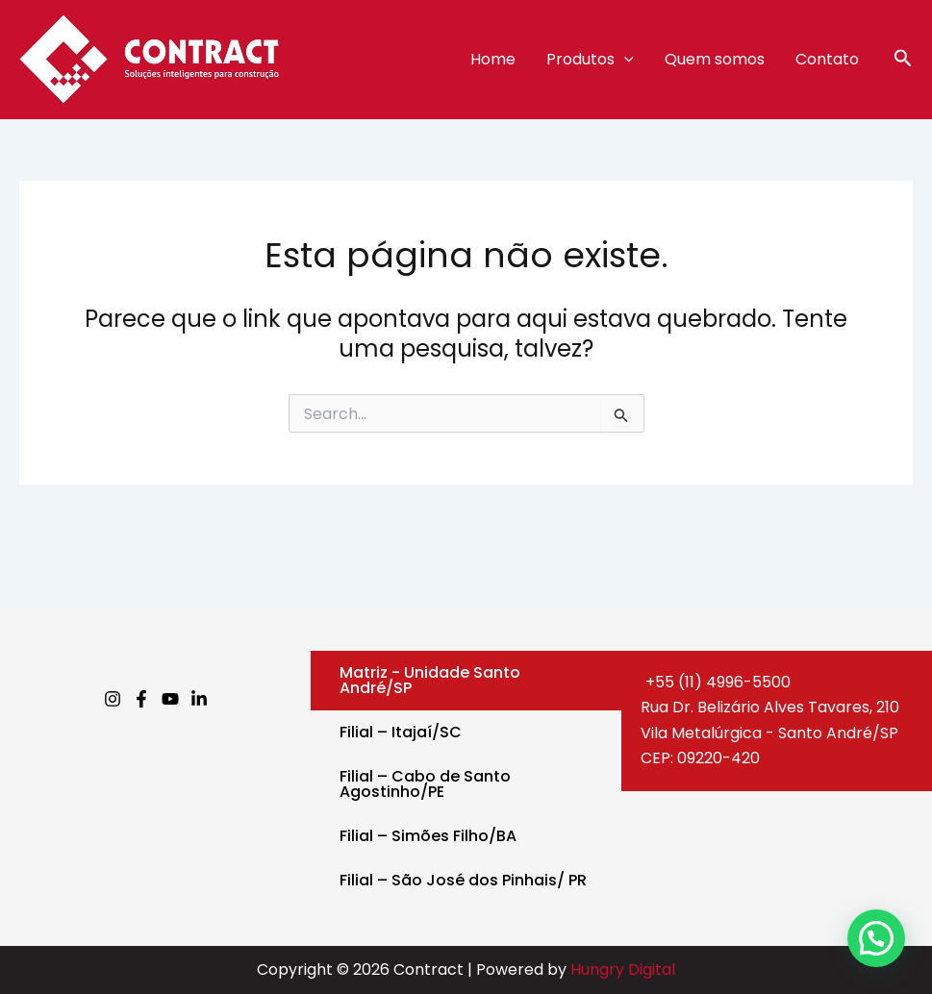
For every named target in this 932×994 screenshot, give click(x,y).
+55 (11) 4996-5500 (716, 682)
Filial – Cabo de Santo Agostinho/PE (425, 784)
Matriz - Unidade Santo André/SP (430, 680)
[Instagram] (112, 699)
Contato (827, 59)
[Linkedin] (199, 699)
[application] (624, 59)
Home (493, 59)
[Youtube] (170, 699)
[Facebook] (141, 699)
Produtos (590, 59)
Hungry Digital (622, 969)
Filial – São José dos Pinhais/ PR (463, 880)
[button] (903, 60)
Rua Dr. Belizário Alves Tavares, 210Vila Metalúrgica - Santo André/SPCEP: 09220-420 (770, 732)
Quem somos (715, 59)
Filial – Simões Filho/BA (428, 836)
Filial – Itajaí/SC (401, 732)
